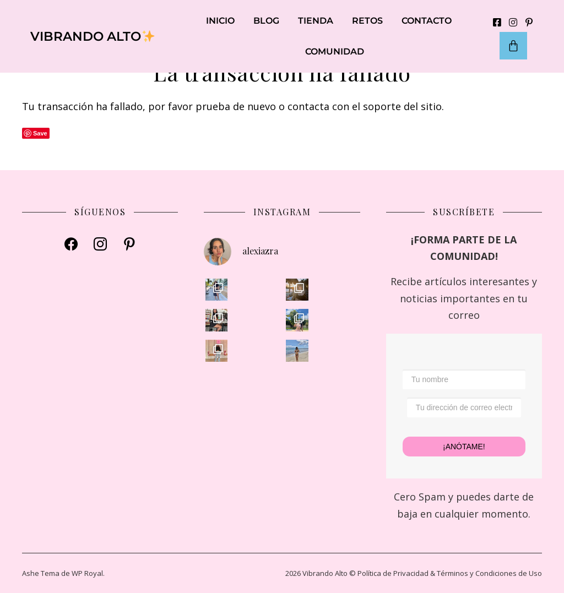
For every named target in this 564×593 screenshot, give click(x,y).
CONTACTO (427, 20)
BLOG (266, 20)
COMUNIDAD (334, 51)
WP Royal (87, 573)
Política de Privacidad (393, 573)
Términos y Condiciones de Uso (489, 573)
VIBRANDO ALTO (92, 36)
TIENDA (315, 20)
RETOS (367, 20)
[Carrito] (513, 45)
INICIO (220, 20)
